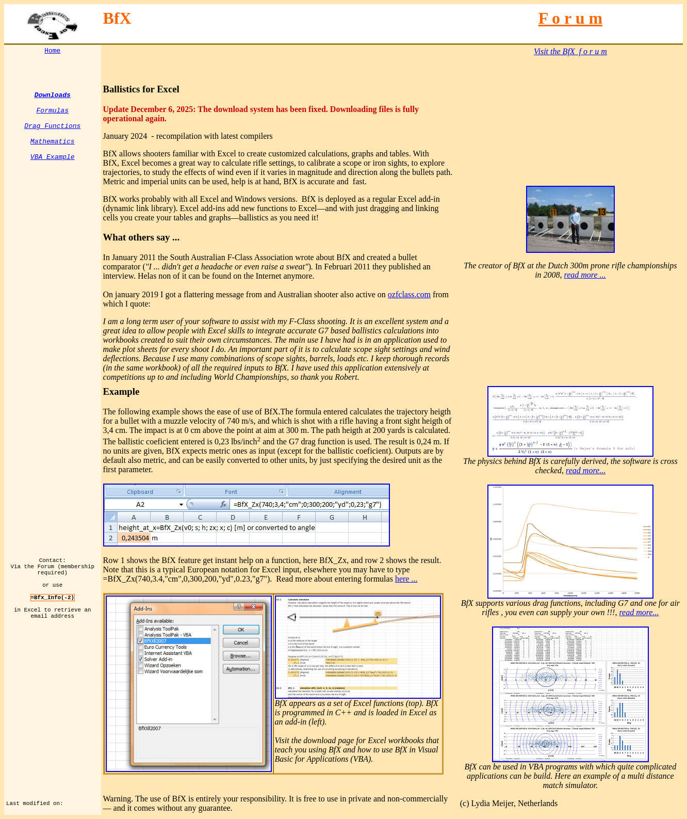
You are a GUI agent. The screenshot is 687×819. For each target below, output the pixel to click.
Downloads (53, 97)
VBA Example (52, 171)
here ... (406, 578)
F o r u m (570, 18)
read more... (586, 470)
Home (52, 51)
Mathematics (52, 153)
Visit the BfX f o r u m (570, 51)
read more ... (585, 274)
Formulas (53, 116)
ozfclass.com (409, 294)
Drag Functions (52, 134)
